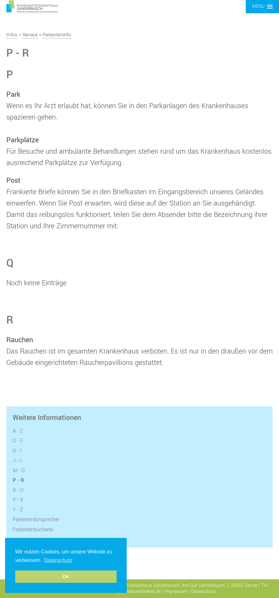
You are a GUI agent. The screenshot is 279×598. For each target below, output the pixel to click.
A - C (18, 431)
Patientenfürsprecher (36, 519)
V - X (18, 500)
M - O (19, 470)
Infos (11, 34)
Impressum (175, 591)
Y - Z (18, 510)
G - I (17, 450)
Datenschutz (203, 591)
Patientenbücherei (33, 529)
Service (30, 34)
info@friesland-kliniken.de (135, 591)
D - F (18, 441)
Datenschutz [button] (58, 560)
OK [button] (65, 576)
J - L (17, 460)
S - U (18, 490)
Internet (21, 539)
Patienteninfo (57, 34)
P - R (18, 480)
